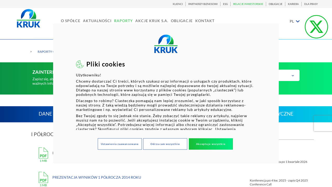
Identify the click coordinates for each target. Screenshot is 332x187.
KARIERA (293, 4)
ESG (225, 4)
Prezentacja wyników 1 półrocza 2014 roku (96, 177)
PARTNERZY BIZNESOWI (203, 4)
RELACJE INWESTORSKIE (248, 4)
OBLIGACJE (275, 4)
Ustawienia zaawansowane (120, 143)
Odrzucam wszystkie (165, 143)
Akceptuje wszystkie (211, 143)
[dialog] (166, 93)
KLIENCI (178, 4)
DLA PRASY (311, 4)
